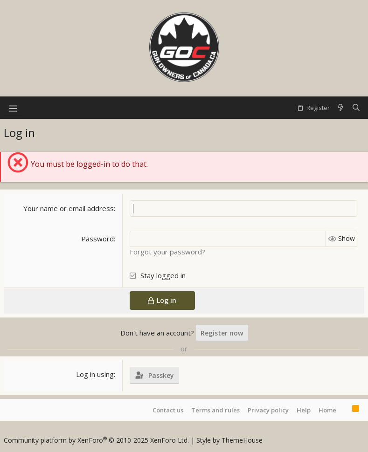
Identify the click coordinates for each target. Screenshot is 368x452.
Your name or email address (68, 208)
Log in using (95, 374)
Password (97, 238)
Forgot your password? (167, 251)
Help (304, 410)
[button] (13, 107)
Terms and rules (215, 410)
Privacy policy (268, 410)
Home (327, 410)
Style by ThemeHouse (229, 440)
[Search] (356, 107)
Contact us (168, 410)
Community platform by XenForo (96, 440)
